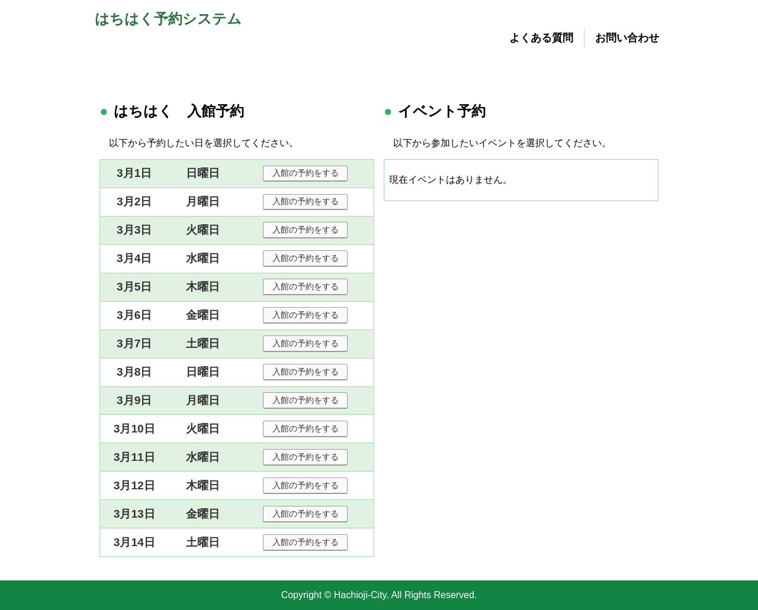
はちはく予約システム (168, 19)
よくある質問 (541, 38)
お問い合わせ (627, 38)
